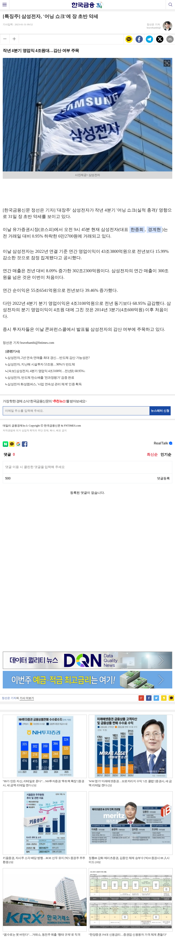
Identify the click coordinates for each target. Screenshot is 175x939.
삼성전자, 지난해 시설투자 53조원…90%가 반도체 (41, 364)
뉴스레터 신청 (160, 410)
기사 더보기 (27, 553)
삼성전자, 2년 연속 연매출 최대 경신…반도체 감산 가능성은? (49, 358)
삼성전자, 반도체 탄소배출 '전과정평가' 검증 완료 (41, 377)
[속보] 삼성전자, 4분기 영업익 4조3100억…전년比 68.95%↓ (46, 371)
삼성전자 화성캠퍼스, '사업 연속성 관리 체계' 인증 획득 (45, 384)
